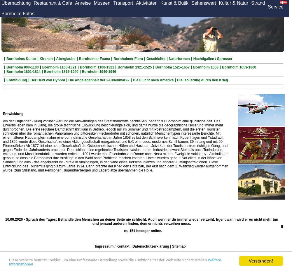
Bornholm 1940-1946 (99, 71)
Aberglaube (66, 59)
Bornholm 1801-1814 (23, 71)
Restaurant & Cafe (53, 3)
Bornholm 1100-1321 (59, 67)
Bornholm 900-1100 (22, 67)
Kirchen (46, 59)
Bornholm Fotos (17, 13)
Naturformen (179, 59)
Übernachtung (16, 3)
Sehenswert (203, 3)
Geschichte (155, 59)
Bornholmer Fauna (94, 59)
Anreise (83, 3)
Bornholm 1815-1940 (61, 71)
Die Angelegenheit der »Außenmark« (99, 80)
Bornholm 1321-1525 (135, 67)
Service (275, 6)
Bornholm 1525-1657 (172, 67)
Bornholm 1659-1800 (239, 67)
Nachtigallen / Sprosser (212, 59)
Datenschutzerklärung (150, 246)
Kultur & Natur (233, 3)
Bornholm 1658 (205, 67)
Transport (123, 3)
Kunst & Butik (174, 3)
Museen (102, 3)
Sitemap (179, 246)
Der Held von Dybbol (48, 80)
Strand (258, 3)
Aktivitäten (147, 3)
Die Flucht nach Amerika (153, 80)
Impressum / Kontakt (112, 246)
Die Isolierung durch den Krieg (202, 80)
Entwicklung (16, 80)
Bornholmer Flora (128, 59)
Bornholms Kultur (21, 59)
